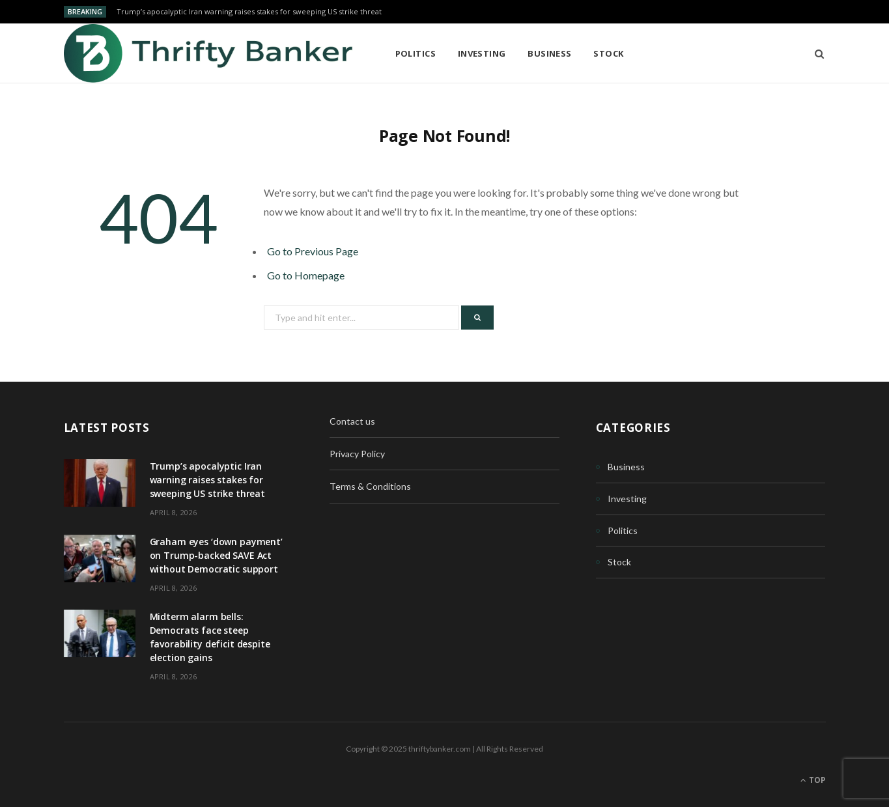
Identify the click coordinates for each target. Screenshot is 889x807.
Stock (608, 53)
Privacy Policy (357, 453)
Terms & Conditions (370, 486)
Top (813, 780)
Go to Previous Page (312, 251)
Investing (482, 53)
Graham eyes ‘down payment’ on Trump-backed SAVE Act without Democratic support (216, 555)
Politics (415, 53)
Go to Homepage (306, 275)
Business (550, 53)
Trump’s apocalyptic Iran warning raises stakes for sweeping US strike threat (249, 11)
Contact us (352, 421)
